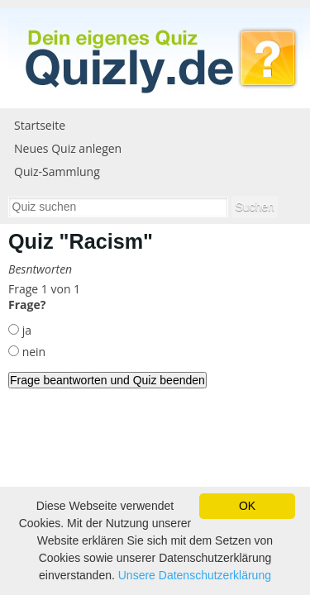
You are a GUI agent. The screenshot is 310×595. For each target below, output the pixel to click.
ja (25, 330)
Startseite (39, 125)
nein (32, 351)
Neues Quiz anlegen (68, 148)
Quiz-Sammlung (57, 171)
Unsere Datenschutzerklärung (194, 575)
